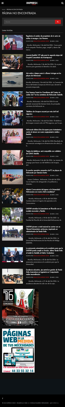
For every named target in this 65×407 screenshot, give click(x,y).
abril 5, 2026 (54, 41)
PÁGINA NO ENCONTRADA (15, 9)
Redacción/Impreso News (41, 41)
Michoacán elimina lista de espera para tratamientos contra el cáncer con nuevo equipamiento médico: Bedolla (44, 132)
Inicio (3, 9)
